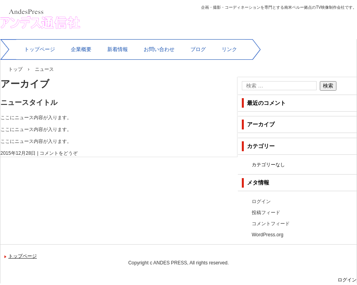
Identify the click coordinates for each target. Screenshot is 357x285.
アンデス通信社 (34, 39)
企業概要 (81, 49)
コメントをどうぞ (59, 153)
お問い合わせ (159, 49)
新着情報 (117, 49)
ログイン (261, 201)
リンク (229, 49)
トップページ (39, 49)
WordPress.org (267, 235)
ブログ (198, 49)
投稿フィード (266, 212)
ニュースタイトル (28, 102)
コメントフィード (271, 223)
